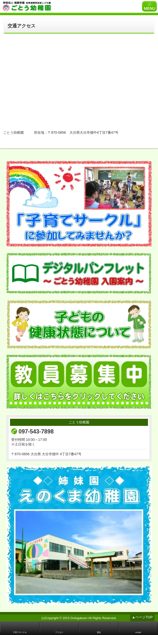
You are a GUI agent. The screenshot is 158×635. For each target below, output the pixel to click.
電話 (99, 632)
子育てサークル (20, 632)
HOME (138, 632)
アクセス (59, 632)
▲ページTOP (142, 617)
